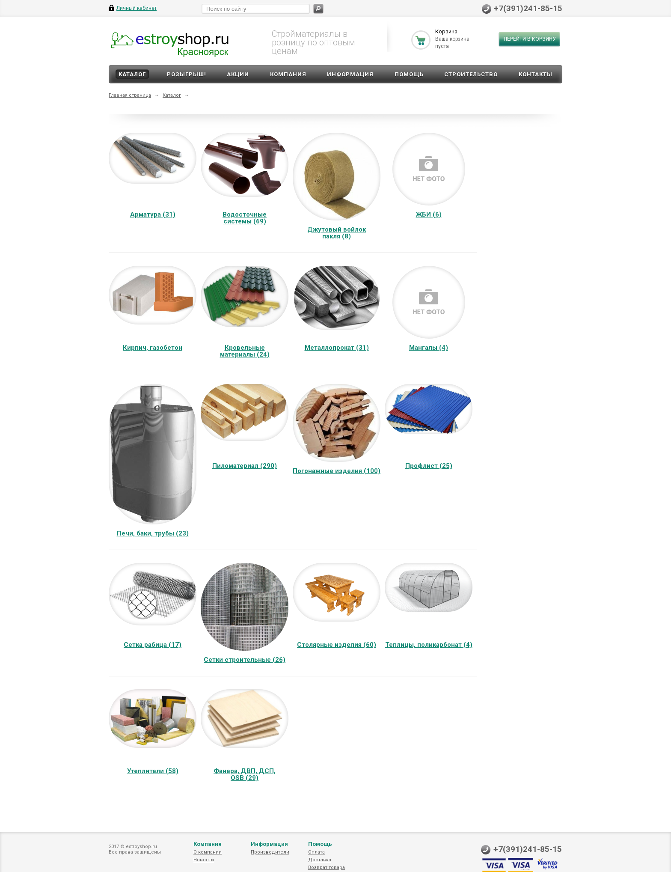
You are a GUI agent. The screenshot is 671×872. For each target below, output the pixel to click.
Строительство (471, 74)
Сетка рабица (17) (152, 645)
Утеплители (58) (152, 771)
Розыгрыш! (186, 74)
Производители (270, 852)
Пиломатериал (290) (244, 466)
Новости (203, 860)
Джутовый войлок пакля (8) (336, 233)
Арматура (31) (152, 214)
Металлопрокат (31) (337, 347)
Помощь (409, 74)
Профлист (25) (428, 466)
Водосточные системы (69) (245, 218)
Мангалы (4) (428, 347)
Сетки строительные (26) (244, 660)
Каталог (132, 74)
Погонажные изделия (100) (336, 471)
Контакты (535, 74)
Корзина (446, 31)
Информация (350, 74)
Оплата (316, 852)
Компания (288, 74)
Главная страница (130, 95)
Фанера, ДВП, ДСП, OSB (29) (245, 774)
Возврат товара (326, 867)
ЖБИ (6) (429, 214)
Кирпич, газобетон (152, 347)
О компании (207, 852)
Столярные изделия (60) (336, 645)
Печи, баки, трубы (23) (153, 533)
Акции (238, 74)
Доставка (319, 860)
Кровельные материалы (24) (245, 351)
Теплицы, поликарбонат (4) (428, 645)
